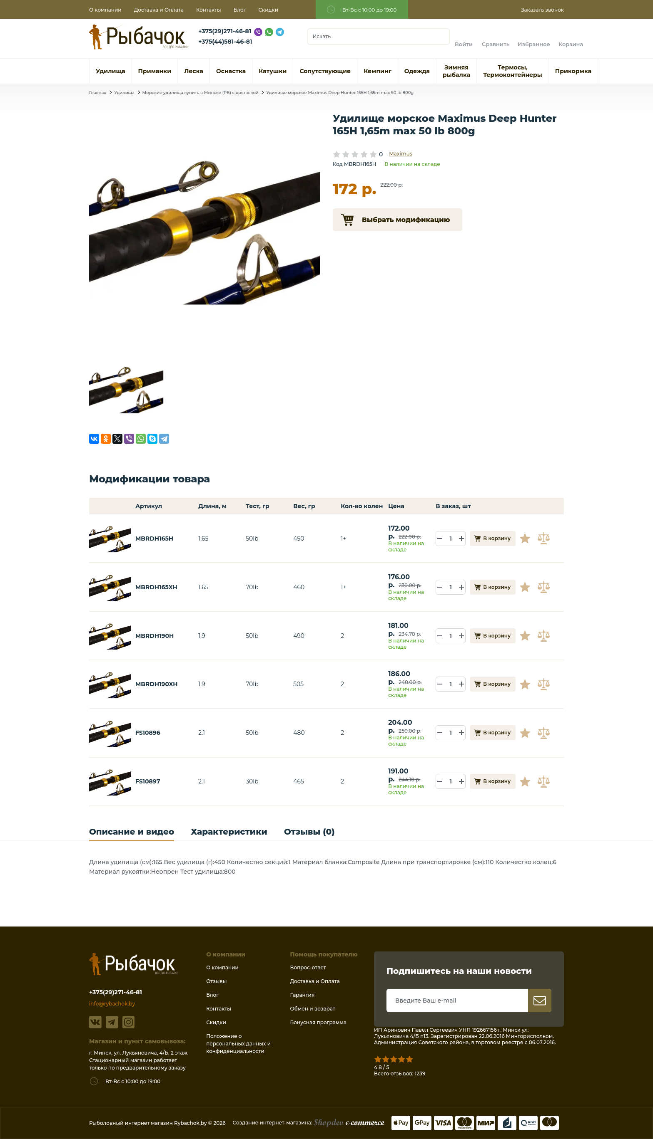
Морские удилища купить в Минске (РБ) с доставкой (200, 92)
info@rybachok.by (112, 1004)
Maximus (400, 154)
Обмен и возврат (312, 1009)
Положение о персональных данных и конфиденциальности (238, 1043)
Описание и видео (131, 832)
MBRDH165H (154, 538)
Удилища (124, 92)
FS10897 (147, 781)
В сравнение (544, 538)
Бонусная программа (318, 1022)
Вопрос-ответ (308, 967)
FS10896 (147, 732)
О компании (105, 10)
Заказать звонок (542, 10)
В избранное (528, 538)
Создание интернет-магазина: (308, 1122)
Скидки (269, 10)
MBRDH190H (154, 636)
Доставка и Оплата (159, 10)
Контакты (208, 10)
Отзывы (216, 981)
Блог (240, 10)
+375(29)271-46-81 (224, 31)
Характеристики (229, 832)
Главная (97, 92)
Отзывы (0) (309, 832)
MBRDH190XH (156, 684)
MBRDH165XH (156, 587)
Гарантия (302, 995)
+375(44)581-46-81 (225, 41)
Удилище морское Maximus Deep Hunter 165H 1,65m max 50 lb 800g (340, 92)
